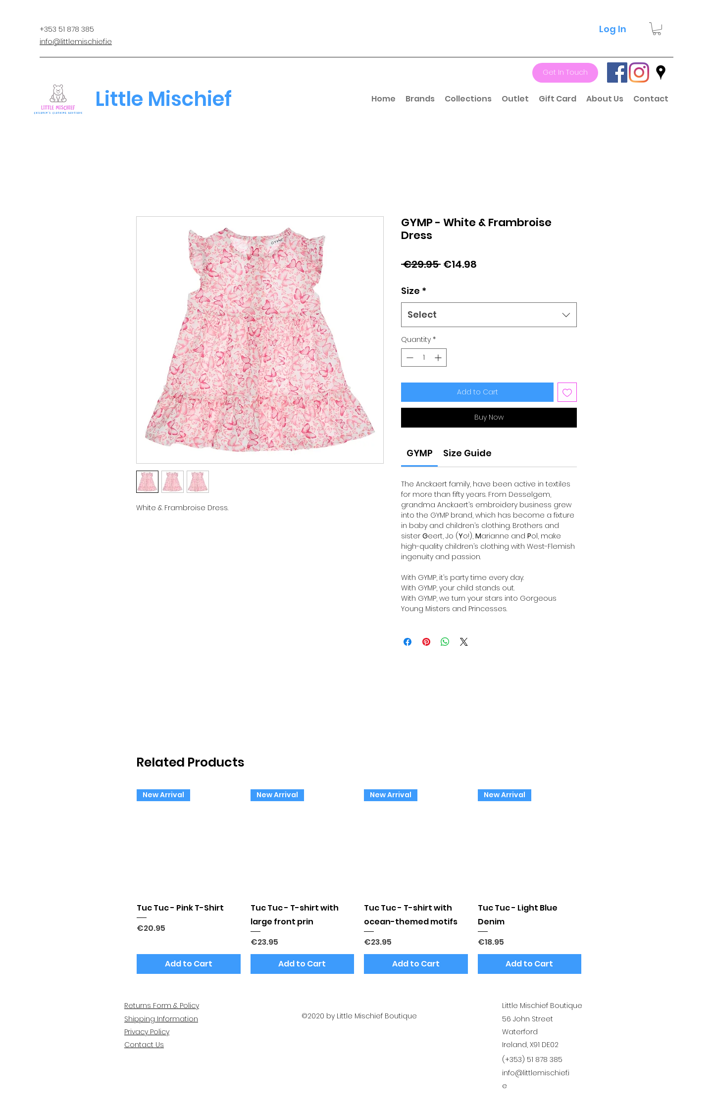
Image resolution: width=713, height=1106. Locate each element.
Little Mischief (163, 99)
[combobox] (489, 314)
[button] (656, 28)
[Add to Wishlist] (567, 392)
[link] (420, 453)
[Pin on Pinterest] (426, 642)
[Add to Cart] (189, 964)
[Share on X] (464, 642)
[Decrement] (409, 357)
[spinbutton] (424, 357)
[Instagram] (639, 72)
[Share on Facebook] (407, 642)
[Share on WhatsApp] (445, 642)
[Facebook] (617, 72)
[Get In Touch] (565, 73)
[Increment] (439, 357)
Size (413, 291)
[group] (359, 881)
